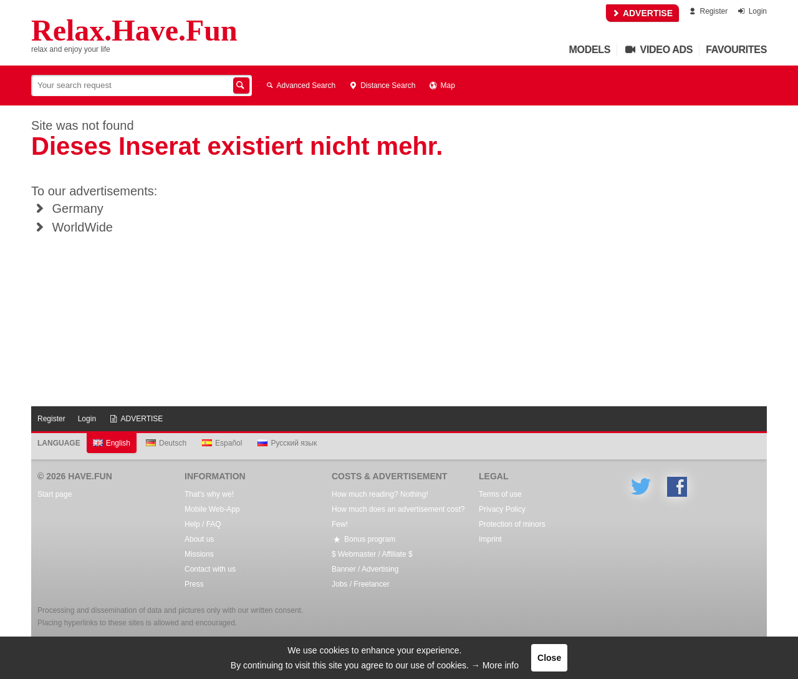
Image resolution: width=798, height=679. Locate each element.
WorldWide (72, 227)
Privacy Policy (502, 509)
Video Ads (658, 49)
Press (194, 584)
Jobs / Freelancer (361, 584)
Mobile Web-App (212, 509)
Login (751, 11)
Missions (199, 554)
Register (707, 11)
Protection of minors (512, 524)
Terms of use (500, 494)
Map (441, 85)
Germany (67, 208)
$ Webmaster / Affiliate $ (372, 554)
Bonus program (363, 539)
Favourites (736, 49)
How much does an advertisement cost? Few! (398, 517)
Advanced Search (299, 85)
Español (222, 443)
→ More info (495, 665)
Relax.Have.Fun (134, 31)
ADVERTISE (642, 13)
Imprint (490, 539)
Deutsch (166, 443)
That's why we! (209, 494)
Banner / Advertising (365, 569)
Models (590, 49)
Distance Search (381, 85)
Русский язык (287, 443)
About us (199, 539)
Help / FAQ (203, 524)
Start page (54, 494)
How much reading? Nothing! (380, 494)
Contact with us (210, 569)
